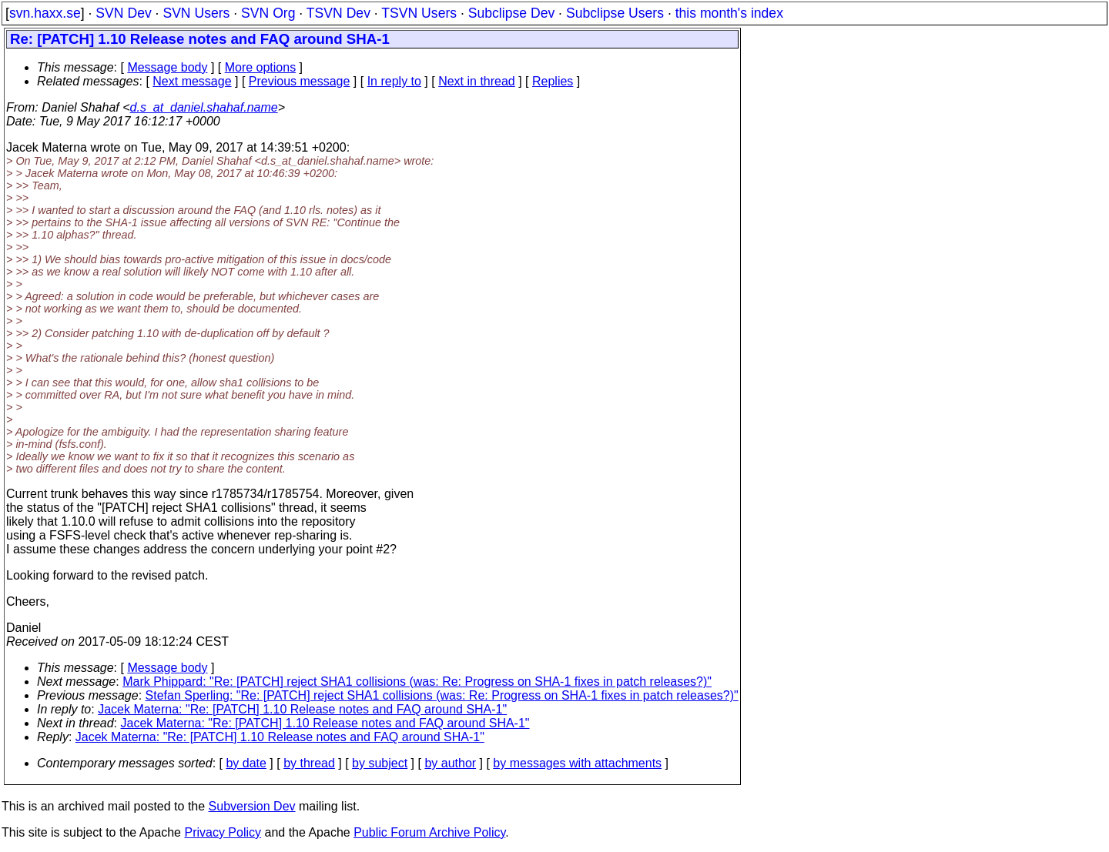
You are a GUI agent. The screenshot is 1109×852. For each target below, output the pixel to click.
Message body (167, 67)
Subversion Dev (252, 806)
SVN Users (196, 13)
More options (261, 67)
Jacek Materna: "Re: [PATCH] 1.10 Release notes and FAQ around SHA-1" (302, 709)
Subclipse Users (615, 13)
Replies (552, 81)
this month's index (729, 13)
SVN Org (268, 13)
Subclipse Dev (511, 13)
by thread (309, 763)
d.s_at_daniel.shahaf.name (204, 107)
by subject (379, 763)
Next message (191, 81)
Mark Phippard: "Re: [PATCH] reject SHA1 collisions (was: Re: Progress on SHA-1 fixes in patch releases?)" (417, 681)
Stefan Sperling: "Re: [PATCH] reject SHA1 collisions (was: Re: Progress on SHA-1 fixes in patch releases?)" (442, 695)
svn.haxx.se (45, 13)
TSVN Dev (338, 13)
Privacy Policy (222, 832)
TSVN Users (419, 13)
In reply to (394, 81)
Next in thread (476, 81)
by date (246, 763)
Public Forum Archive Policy (429, 832)
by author (450, 763)
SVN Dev (123, 13)
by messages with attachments (577, 763)
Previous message (299, 81)
